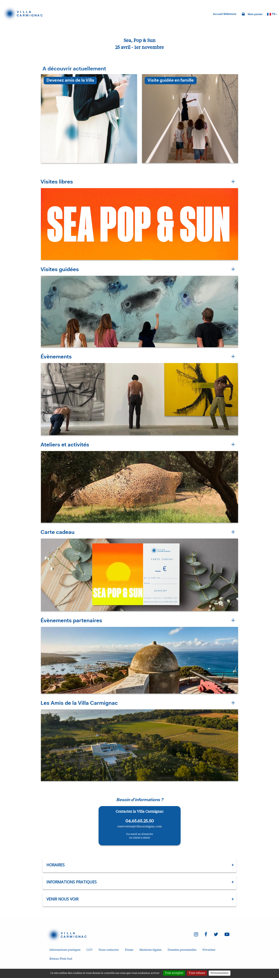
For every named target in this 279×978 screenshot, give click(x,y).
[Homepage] (24, 13)
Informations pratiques (71, 881)
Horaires (55, 864)
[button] (139, 219)
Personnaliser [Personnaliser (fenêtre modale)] (219, 973)
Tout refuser (197, 973)
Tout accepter (174, 973)
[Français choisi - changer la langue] (272, 14)
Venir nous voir (62, 899)
